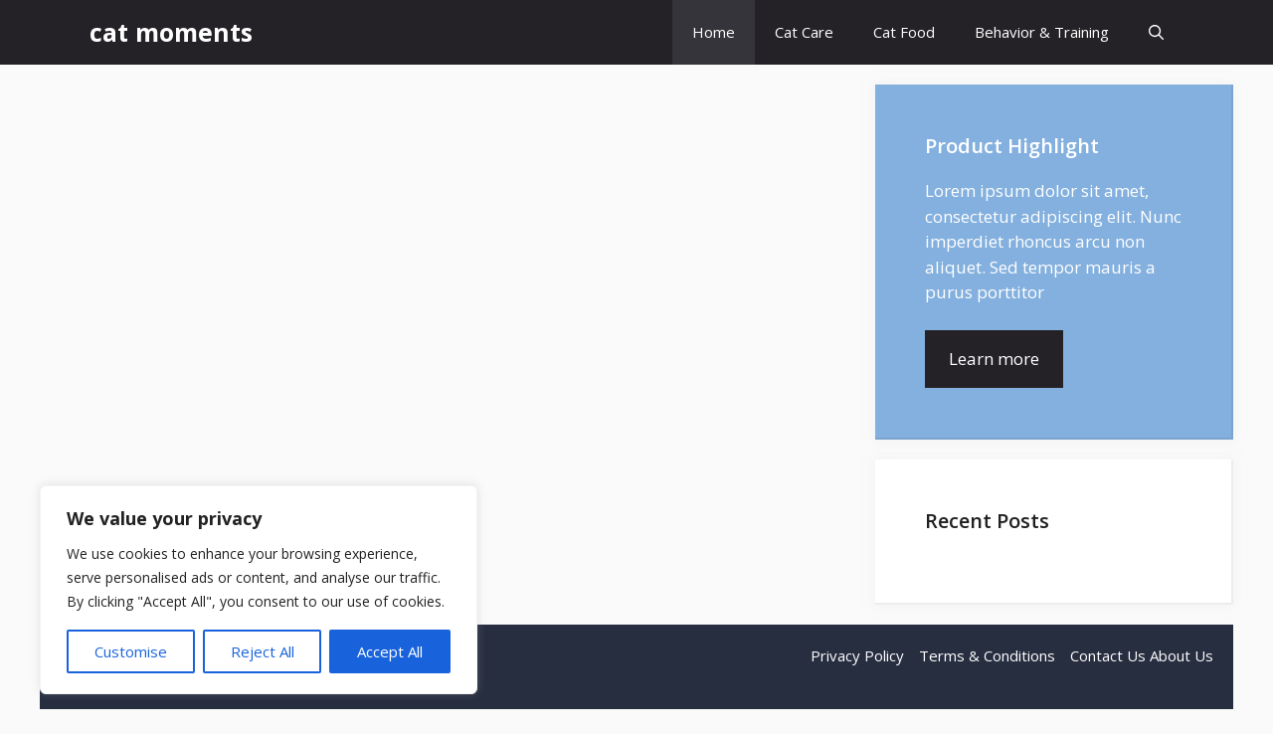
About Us (1181, 655)
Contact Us (1108, 655)
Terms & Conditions (987, 655)
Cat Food (904, 32)
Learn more (994, 358)
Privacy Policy (857, 655)
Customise (130, 651)
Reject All (262, 651)
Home (713, 32)
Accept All (390, 651)
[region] (258, 589)
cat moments (171, 32)
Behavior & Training (1042, 32)
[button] (1156, 32)
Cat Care (804, 32)
